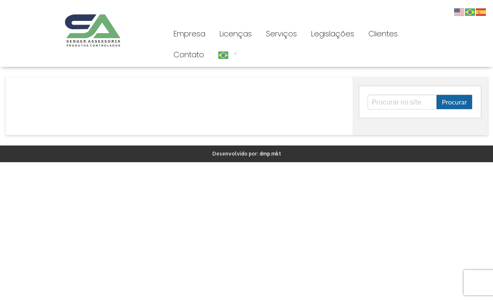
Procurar (454, 102)
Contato (189, 54)
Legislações (332, 33)
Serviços (281, 33)
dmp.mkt (270, 153)
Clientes (383, 33)
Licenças (236, 33)
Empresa (189, 33)
